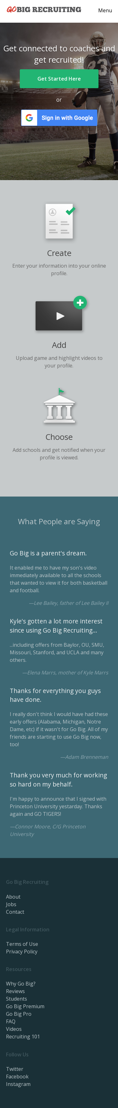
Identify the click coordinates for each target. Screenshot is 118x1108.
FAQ (10, 1021)
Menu (105, 10)
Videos (14, 1029)
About (13, 896)
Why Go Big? (21, 983)
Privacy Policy (21, 951)
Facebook (17, 1076)
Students (16, 998)
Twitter (14, 1068)
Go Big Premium (25, 1006)
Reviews (15, 991)
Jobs (11, 904)
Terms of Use (22, 943)
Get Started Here (59, 78)
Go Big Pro (18, 1013)
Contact (15, 911)
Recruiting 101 (23, 1036)
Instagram (18, 1084)
